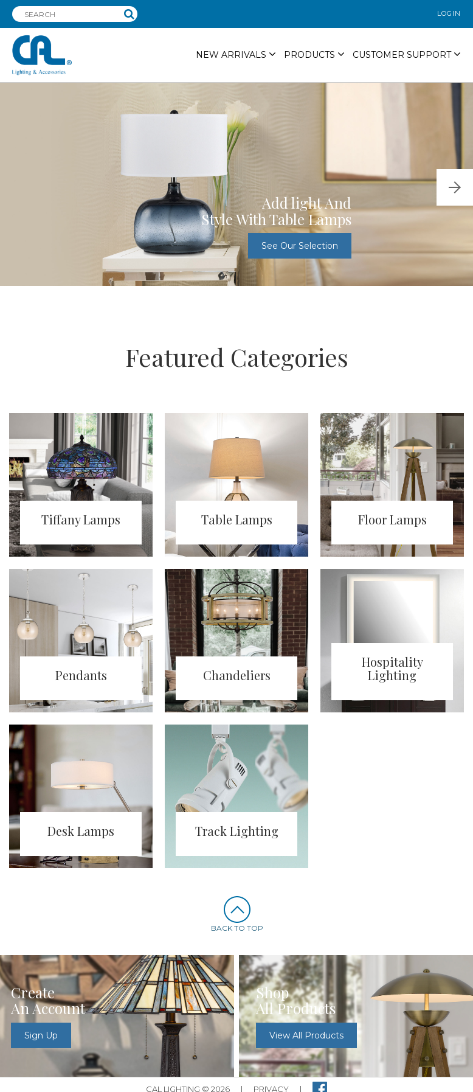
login (449, 13)
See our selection (299, 245)
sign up (41, 1035)
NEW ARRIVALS (236, 54)
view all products (306, 1035)
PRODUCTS (314, 54)
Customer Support (407, 54)
